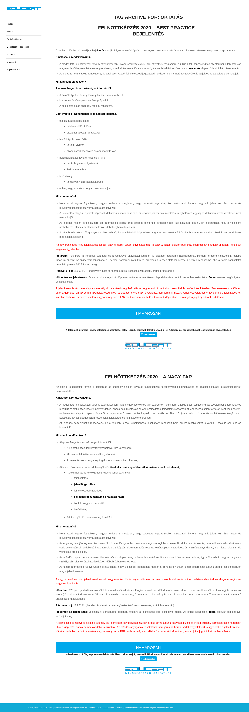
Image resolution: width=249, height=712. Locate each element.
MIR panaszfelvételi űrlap (163, 708)
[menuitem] (23, 24)
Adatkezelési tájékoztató (142, 708)
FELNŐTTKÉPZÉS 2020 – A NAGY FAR (148, 376)
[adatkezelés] (148, 334)
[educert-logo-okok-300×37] (23, 8)
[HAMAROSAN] (148, 313)
